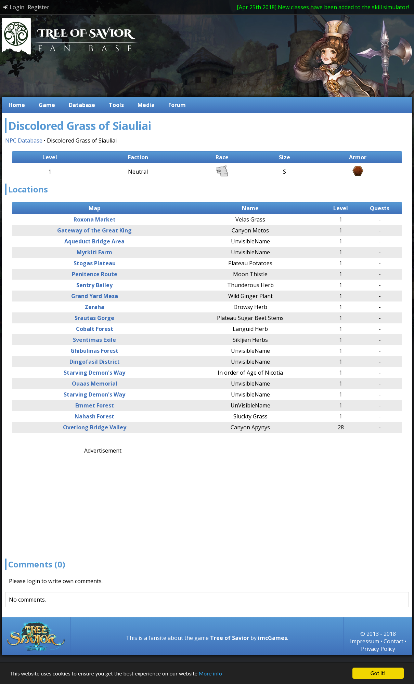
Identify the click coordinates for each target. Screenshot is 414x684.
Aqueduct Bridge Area (94, 241)
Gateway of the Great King (94, 230)
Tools (116, 105)
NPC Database (23, 140)
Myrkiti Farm (94, 252)
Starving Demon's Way (94, 372)
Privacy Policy (378, 649)
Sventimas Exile (94, 340)
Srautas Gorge (94, 318)
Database (82, 105)
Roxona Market (95, 219)
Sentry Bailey (94, 285)
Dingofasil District (94, 361)
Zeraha (94, 307)
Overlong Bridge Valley (94, 427)
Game (47, 105)
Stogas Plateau (95, 263)
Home (17, 105)
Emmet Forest (94, 405)
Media (146, 105)
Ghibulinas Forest (94, 350)
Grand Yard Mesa (94, 296)
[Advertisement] (145, 502)
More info (210, 673)
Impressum (364, 641)
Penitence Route (94, 274)
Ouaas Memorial (94, 383)
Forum (177, 105)
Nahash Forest (94, 416)
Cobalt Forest (94, 329)
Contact (393, 641)
